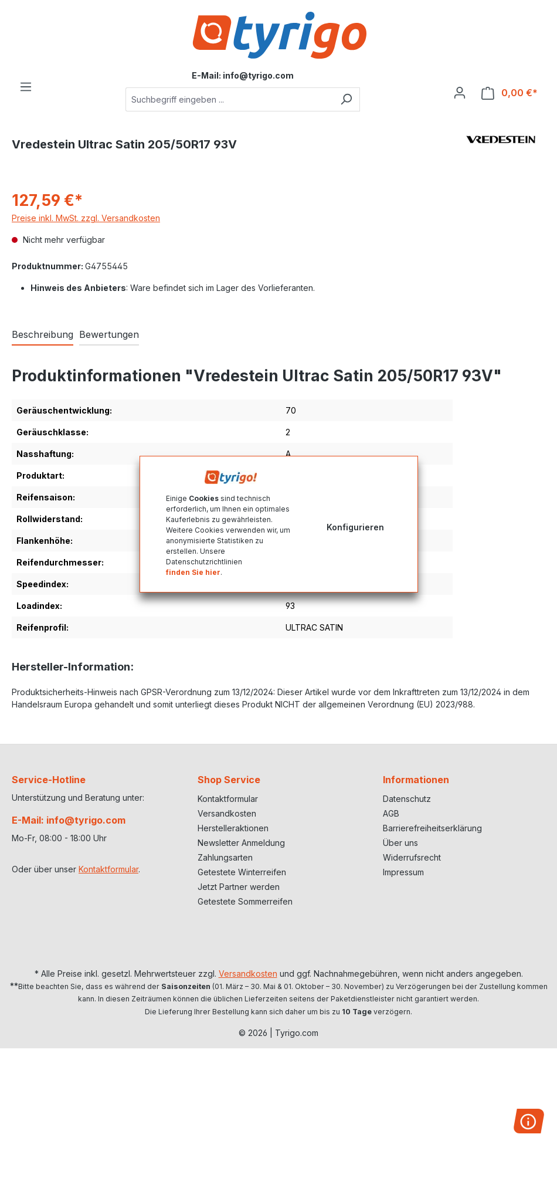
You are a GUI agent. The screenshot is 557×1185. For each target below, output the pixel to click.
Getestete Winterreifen (242, 872)
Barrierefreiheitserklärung (432, 828)
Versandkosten (227, 813)
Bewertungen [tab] (109, 334)
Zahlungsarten (225, 857)
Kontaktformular (108, 869)
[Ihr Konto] (460, 92)
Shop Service (229, 780)
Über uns (400, 843)
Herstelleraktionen (233, 828)
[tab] (42, 335)
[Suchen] (346, 99)
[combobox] (229, 99)
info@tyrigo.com (258, 75)
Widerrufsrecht (412, 857)
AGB (391, 813)
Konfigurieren (355, 527)
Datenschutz (407, 799)
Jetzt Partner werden (239, 887)
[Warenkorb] (509, 93)
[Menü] (26, 87)
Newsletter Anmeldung (241, 843)
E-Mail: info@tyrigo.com (68, 820)
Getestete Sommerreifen (245, 901)
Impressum (403, 872)
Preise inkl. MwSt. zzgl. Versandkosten (86, 218)
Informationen (416, 780)
